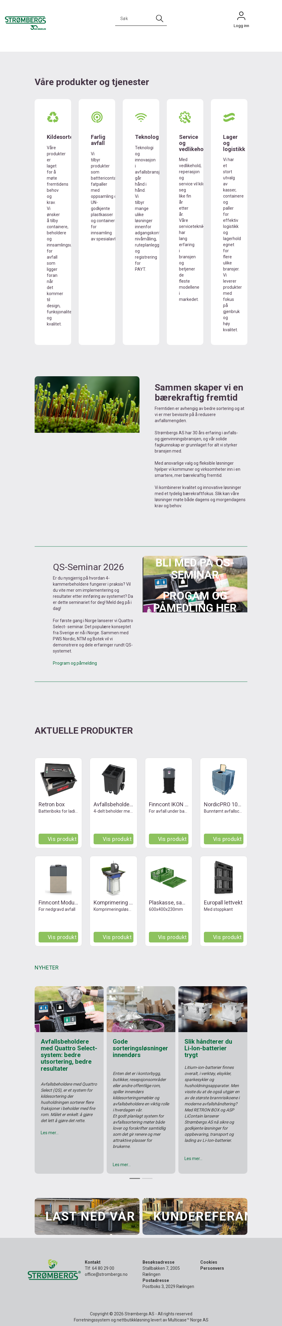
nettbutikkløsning (133, 1319)
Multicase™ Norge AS (188, 1319)
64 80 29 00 (103, 1268)
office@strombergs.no (106, 1274)
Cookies (208, 1262)
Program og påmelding (75, 663)
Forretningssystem (92, 1319)
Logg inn (241, 17)
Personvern (212, 1268)
